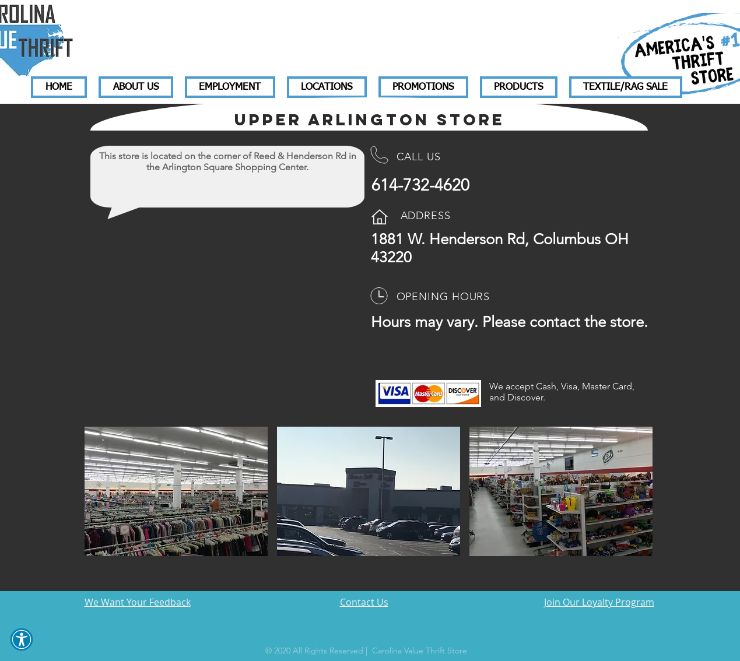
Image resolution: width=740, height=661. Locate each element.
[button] (21, 639)
